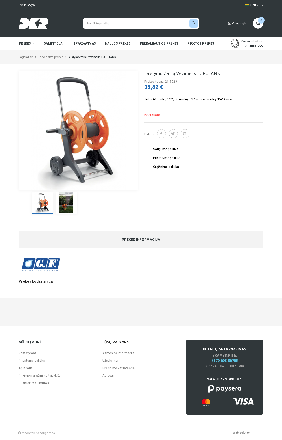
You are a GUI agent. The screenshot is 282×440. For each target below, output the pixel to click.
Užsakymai (110, 360)
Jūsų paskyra (115, 342)
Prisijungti (237, 23)
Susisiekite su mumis (34, 383)
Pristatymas (27, 353)
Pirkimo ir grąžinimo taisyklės (40, 375)
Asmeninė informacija (118, 353)
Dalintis (161, 133)
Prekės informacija (141, 240)
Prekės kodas (31, 281)
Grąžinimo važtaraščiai (118, 368)
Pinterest (185, 133)
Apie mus (25, 368)
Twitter (173, 133)
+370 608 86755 (225, 361)
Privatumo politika (32, 360)
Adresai (108, 375)
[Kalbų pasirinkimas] (252, 5)
